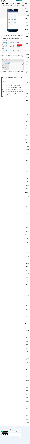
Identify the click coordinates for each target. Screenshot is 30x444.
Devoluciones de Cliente (27, 344)
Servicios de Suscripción (27, 42)
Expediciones (27, 231)
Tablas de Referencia (27, 389)
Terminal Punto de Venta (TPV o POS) (27, 175)
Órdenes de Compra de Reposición (27, 69)
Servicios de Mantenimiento (27, 46)
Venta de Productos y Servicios (27, 163)
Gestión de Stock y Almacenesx (26, 88)
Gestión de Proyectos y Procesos (26, 234)
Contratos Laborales (27, 356)
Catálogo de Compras (27, 60)
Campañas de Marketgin (27, 132)
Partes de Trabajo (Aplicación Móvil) (27, 318)
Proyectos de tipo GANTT (27, 240)
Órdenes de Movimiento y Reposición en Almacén (27, 110)
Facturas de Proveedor (27, 84)
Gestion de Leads (27, 136)
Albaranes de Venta (27, 179)
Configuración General (27, 385)
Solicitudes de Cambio (27, 278)
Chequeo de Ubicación (27, 220)
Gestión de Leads (27, 143)
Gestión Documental (26, 367)
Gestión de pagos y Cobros (27, 266)
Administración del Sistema (26, 378)
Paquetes (27, 36)
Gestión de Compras (26, 50)
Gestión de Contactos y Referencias (26, 18)
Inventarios (27, 121)
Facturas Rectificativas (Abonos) (27, 185)
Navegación (27, 15)
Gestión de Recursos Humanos (26, 347)
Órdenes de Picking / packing (27, 228)
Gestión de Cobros (27, 189)
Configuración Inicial (27, 13)
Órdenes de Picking (27, 124)
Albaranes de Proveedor (27, 79)
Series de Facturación (27, 398)
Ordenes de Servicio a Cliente (27, 303)
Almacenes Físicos (27, 96)
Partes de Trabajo (27, 314)
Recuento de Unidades (27, 216)
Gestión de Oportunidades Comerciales (27, 146)
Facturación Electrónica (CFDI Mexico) (27, 402)
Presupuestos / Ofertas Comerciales (27, 150)
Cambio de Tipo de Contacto (27, 26)
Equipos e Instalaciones (27, 289)
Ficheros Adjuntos (27, 376)
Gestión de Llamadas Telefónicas (27, 329)
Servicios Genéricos (27, 39)
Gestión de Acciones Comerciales (27, 155)
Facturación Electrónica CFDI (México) (27, 258)
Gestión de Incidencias (27, 275)
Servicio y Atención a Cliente (26, 270)
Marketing (26, 128)
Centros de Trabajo (27, 352)
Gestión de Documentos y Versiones (27, 372)
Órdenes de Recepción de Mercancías (3, 78)
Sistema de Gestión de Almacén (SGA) (26, 193)
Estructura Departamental (27, 423)
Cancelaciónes (27, 171)
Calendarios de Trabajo (27, 359)
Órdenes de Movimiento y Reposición (27, 209)
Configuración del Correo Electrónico (27, 407)
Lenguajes (27, 391)
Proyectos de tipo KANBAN (27, 244)
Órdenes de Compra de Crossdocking (27, 74)
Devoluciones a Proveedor (27, 340)
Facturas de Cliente (27, 254)
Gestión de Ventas (26, 158)
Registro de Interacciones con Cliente (26, 323)
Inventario (27, 213)
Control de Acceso (27, 362)
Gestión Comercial (26, 139)
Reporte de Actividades (27, 365)
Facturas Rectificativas (27, 263)
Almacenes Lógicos (27, 93)
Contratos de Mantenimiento (27, 169)
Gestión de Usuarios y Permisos (27, 412)
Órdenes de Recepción (27, 99)
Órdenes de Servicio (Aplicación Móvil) (27, 309)
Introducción (27, 33)
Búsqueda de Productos (27, 224)
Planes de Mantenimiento (27, 295)
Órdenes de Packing (27, 126)
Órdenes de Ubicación (27, 103)
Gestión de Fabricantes (27, 57)
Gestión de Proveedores (27, 54)
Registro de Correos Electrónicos (27, 333)
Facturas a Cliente (27, 182)
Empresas (27, 22)
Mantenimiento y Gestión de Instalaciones (26, 281)
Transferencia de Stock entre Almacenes (27, 118)
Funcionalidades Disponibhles (27, 11)
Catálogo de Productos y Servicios (26, 31)
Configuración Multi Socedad (27, 394)
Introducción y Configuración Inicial (26, 7)
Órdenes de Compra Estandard (27, 64)
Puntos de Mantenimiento (27, 292)
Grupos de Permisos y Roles (27, 418)
